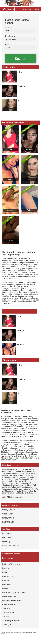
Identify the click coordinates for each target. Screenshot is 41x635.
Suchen (11, 9)
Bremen (5, 580)
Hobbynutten (8, 518)
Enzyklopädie (8, 522)
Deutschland (8, 558)
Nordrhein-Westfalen (11, 600)
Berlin (4, 572)
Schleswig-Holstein (10, 620)
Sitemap (16, 632)
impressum (3, 633)
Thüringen (6, 624)
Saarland (6, 608)
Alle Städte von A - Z (11, 545)
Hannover (6, 537)
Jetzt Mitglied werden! (12, 497)
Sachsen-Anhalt (9, 612)
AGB (20, 632)
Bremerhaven (21, 454)
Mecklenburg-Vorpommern (14, 592)
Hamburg (6, 584)
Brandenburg (8, 576)
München (6, 533)
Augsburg (26, 452)
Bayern (5, 568)
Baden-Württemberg (11, 564)
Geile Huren (7, 514)
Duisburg (6, 541)
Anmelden (35, 9)
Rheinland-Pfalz (9, 604)
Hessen (5, 588)
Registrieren (26, 9)
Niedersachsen (9, 596)
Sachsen (6, 616)
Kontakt (34, 632)
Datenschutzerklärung (27, 632)
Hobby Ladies (8, 510)
